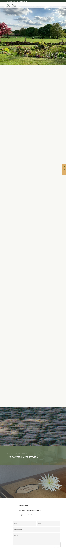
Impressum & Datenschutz (32, 539)
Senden (56, 529)
